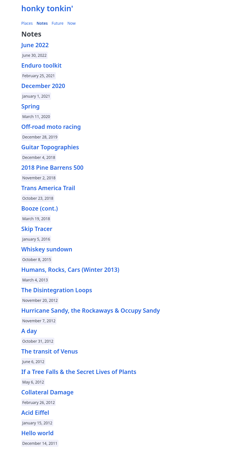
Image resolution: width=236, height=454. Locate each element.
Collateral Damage (47, 392)
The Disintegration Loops (56, 290)
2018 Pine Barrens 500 (52, 167)
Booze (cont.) (39, 208)
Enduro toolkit (41, 65)
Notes (42, 23)
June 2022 (35, 45)
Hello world (37, 433)
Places (27, 23)
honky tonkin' (47, 8)
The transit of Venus (49, 351)
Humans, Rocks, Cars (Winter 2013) (70, 269)
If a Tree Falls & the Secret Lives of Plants (78, 372)
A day (29, 331)
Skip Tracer (36, 229)
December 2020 (43, 86)
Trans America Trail (48, 188)
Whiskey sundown (46, 249)
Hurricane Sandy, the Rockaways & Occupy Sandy (90, 310)
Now (71, 23)
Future (58, 23)
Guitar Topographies (50, 147)
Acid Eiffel (35, 412)
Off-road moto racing (51, 127)
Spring (30, 106)
